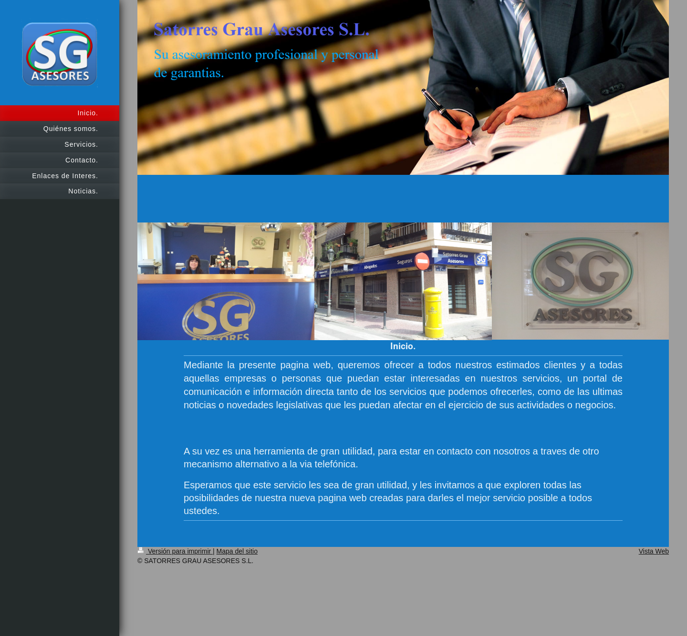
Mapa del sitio (237, 551)
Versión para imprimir (175, 551)
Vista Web (654, 551)
